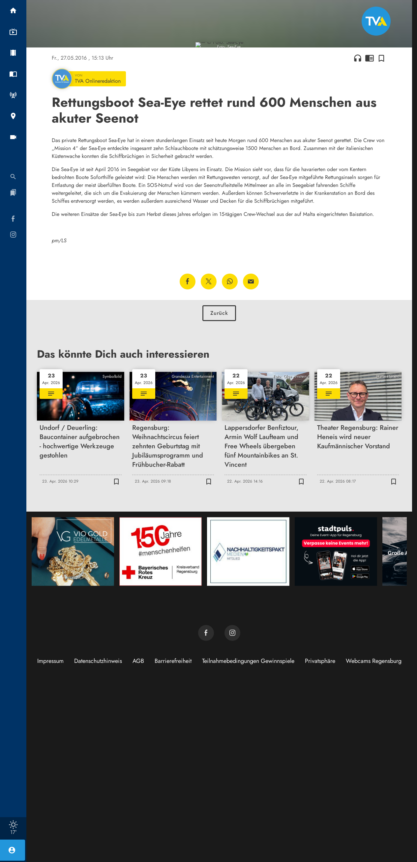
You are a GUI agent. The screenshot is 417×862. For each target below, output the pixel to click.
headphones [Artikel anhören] (357, 229)
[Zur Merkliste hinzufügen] (381, 229)
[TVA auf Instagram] (232, 805)
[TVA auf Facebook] (206, 805)
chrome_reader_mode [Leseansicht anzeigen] (369, 229)
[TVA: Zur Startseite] (376, 21)
